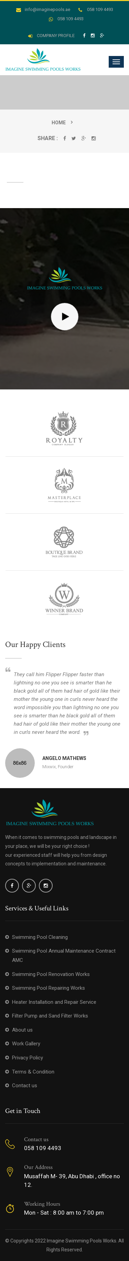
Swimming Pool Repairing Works (48, 988)
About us (22, 1030)
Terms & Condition (33, 1072)
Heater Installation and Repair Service (54, 1002)
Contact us (24, 1085)
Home (59, 122)
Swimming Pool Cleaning (40, 937)
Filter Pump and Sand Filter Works (50, 1016)
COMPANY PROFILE (51, 35)
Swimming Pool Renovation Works (51, 974)
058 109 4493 (95, 9)
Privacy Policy (27, 1058)
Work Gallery (26, 1044)
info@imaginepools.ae (43, 9)
